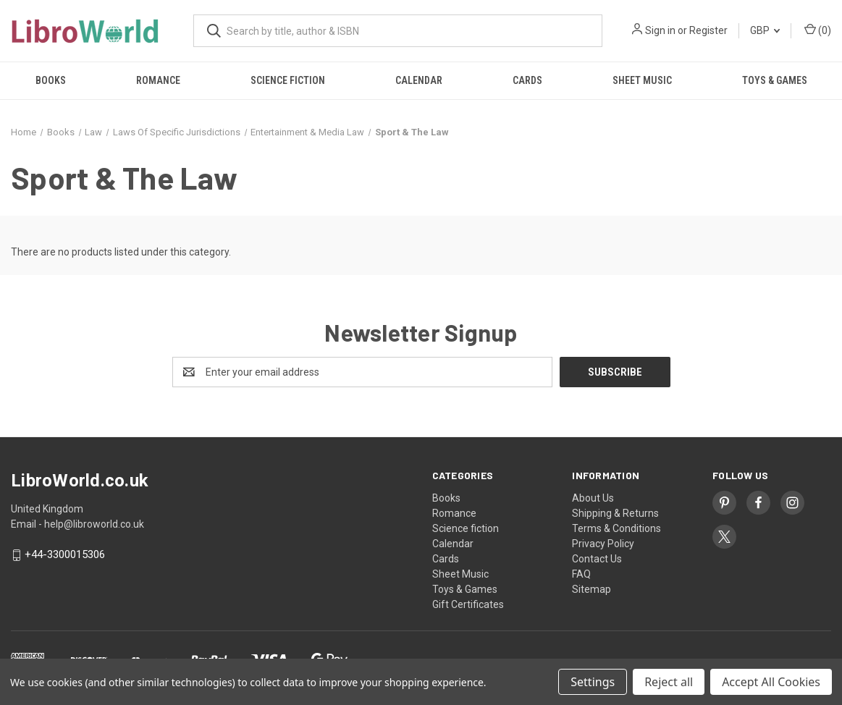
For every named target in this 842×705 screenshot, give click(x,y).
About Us (593, 498)
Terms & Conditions (616, 528)
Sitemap (591, 589)
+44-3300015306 (65, 555)
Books (50, 80)
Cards (527, 80)
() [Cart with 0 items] (817, 29)
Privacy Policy (603, 543)
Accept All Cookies (771, 682)
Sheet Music (642, 80)
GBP (765, 30)
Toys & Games (774, 80)
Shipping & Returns (615, 513)
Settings (593, 682)
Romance (158, 80)
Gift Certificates (468, 604)
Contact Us (597, 559)
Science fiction (288, 80)
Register (708, 30)
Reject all (668, 682)
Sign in (660, 30)
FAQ (581, 574)
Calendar (418, 80)
